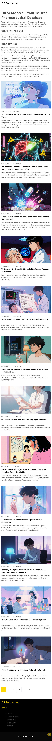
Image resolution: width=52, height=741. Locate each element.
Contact (10, 726)
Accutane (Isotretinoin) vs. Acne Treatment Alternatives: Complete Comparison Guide (23, 470)
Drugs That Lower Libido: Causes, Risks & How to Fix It (23, 670)
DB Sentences (10, 3)
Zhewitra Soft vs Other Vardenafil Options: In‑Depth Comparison (22, 521)
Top (49, 734)
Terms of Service (13, 717)
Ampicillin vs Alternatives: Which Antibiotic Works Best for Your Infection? (25, 218)
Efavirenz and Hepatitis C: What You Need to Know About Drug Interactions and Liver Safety (24, 168)
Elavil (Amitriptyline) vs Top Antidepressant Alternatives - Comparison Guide (24, 370)
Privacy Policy (12, 720)
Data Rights (11, 723)
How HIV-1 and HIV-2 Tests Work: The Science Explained (23, 620)
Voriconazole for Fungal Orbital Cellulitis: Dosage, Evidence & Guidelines (25, 270)
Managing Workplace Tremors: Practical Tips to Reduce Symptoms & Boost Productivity (23, 571)
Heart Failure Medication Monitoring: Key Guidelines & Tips (25, 319)
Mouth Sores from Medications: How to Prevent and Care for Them (25, 115)
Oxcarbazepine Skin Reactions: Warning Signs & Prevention (25, 419)
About (9, 714)
